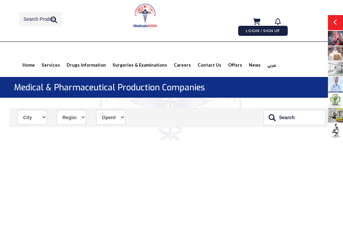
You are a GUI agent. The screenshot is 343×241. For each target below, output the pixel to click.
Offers (235, 65)
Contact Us (209, 65)
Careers (182, 65)
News (255, 65)
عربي (271, 66)
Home (28, 65)
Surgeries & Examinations (140, 65)
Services (51, 65)
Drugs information (86, 65)
